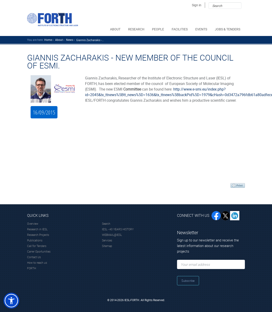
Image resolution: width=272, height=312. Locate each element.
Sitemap (107, 246)
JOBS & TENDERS (228, 29)
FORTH (31, 268)
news (69, 40)
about (59, 40)
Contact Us (34, 257)
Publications (34, 240)
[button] (11, 300)
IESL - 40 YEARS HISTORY (118, 229)
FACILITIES (180, 29)
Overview (32, 223)
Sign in (196, 5)
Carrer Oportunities (39, 251)
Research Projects (38, 235)
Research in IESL (37, 229)
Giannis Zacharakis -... (90, 40)
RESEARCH (136, 29)
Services (107, 240)
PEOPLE (158, 29)
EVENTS (201, 29)
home (48, 40)
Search (106, 223)
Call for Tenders (36, 246)
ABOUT (115, 29)
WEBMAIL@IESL (112, 235)
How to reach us (37, 262)
